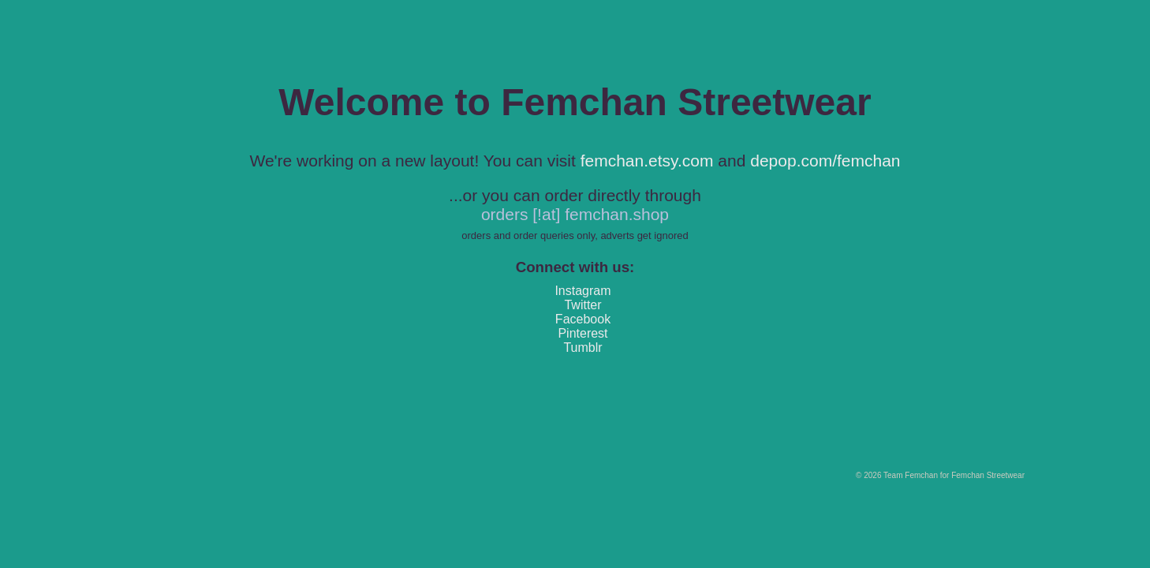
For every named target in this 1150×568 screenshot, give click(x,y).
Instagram (582, 290)
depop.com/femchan (825, 160)
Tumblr (582, 347)
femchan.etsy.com (647, 160)
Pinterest (582, 333)
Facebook (582, 319)
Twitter (582, 305)
